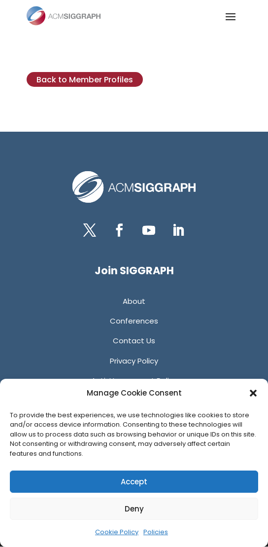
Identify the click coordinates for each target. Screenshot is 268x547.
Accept (134, 481)
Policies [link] (155, 532)
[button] (253, 393)
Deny (134, 509)
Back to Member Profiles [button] (84, 79)
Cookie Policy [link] (116, 532)
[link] (63, 16)
